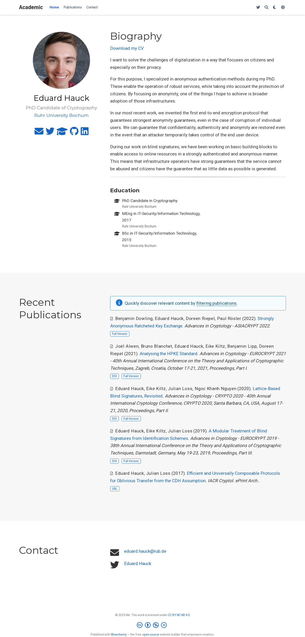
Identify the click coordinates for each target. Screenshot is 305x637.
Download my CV (127, 48)
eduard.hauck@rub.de (145, 551)
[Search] (266, 7)
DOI (114, 376)
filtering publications (216, 303)
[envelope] (39, 133)
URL (114, 488)
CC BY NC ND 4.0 (179, 615)
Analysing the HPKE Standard (168, 353)
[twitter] (50, 133)
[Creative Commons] (152, 625)
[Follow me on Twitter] (258, 7)
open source (150, 634)
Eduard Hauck (137, 563)
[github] (74, 133)
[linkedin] (85, 133)
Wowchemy (119, 634)
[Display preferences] (275, 7)
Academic (31, 7)
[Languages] (283, 7)
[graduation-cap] (62, 133)
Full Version (119, 333)
